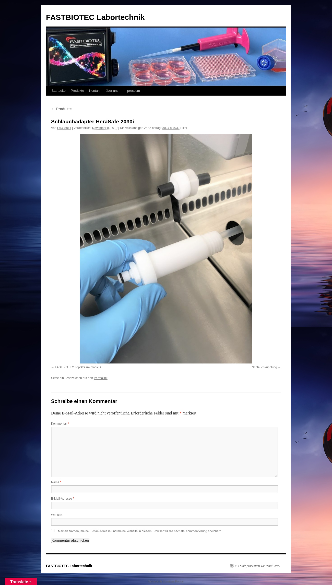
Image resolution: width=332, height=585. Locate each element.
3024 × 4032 (171, 128)
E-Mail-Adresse (62, 498)
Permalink (100, 378)
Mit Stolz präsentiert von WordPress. (257, 566)
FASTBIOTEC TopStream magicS (78, 367)
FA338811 (64, 128)
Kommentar (60, 423)
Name (56, 482)
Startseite (59, 91)
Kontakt (94, 91)
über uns (111, 91)
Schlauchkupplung (264, 367)
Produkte (77, 91)
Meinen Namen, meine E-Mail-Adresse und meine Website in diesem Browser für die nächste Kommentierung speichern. (140, 531)
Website (56, 515)
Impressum (132, 91)
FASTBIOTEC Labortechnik (95, 17)
